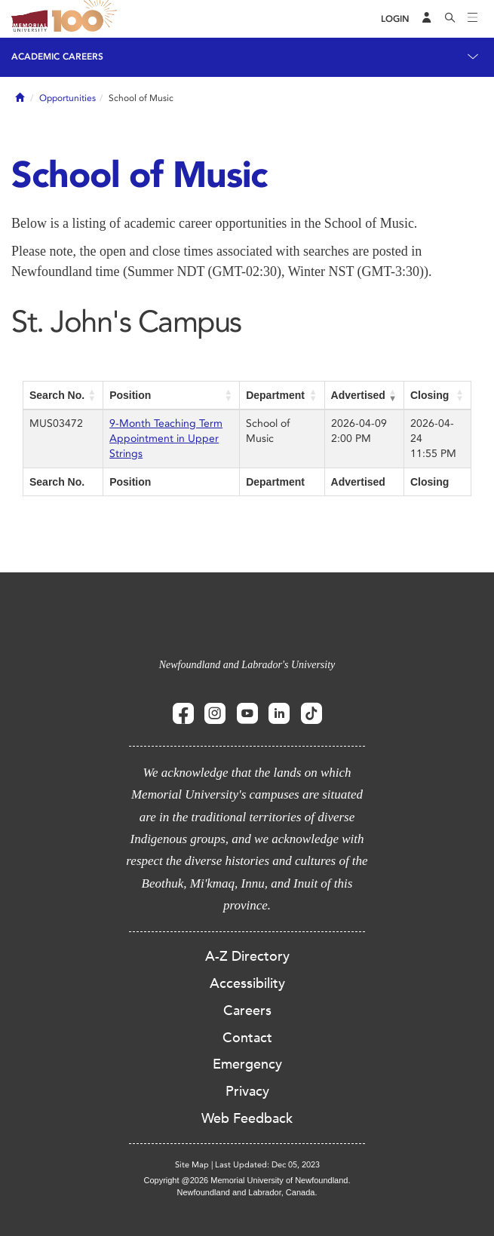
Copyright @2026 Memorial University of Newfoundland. (246, 1180)
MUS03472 (56, 423)
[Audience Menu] (427, 18)
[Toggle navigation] (473, 19)
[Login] (395, 19)
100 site (87, 19)
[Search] (450, 18)
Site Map (192, 1165)
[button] (92, 395)
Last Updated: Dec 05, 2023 (267, 1165)
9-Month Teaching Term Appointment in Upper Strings (165, 438)
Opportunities (67, 98)
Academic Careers (57, 56)
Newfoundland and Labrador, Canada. (247, 1192)
